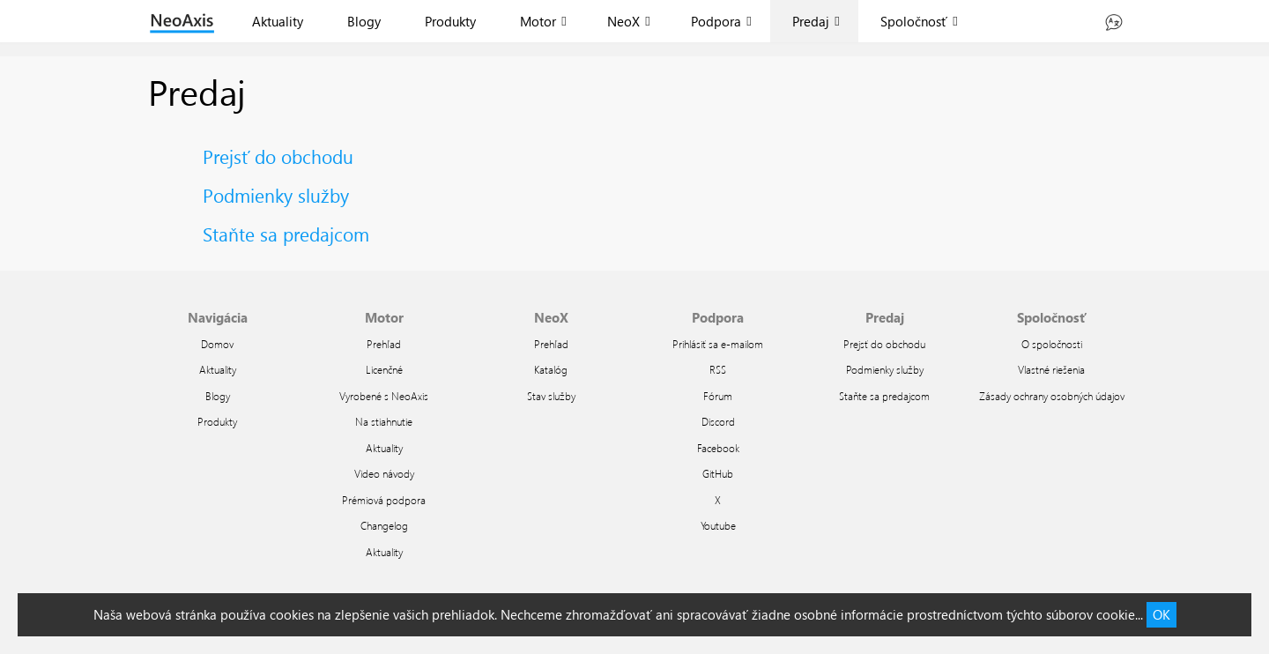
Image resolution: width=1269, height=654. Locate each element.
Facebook (718, 448)
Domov (217, 344)
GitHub (717, 473)
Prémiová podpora (384, 500)
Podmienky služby (276, 195)
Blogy (364, 21)
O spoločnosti (1051, 344)
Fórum (717, 396)
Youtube (718, 525)
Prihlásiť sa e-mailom (717, 344)
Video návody (384, 473)
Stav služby (551, 396)
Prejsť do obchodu (278, 156)
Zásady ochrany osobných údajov (1051, 396)
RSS (717, 369)
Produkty (450, 21)
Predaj (810, 21)
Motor (538, 21)
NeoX (623, 21)
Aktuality (277, 21)
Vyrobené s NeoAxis (383, 396)
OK (1161, 614)
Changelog (384, 525)
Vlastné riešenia (1051, 369)
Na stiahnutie (383, 421)
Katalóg (551, 369)
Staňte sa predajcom (286, 233)
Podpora (716, 21)
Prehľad (384, 344)
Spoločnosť (913, 21)
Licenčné (384, 369)
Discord (718, 421)
